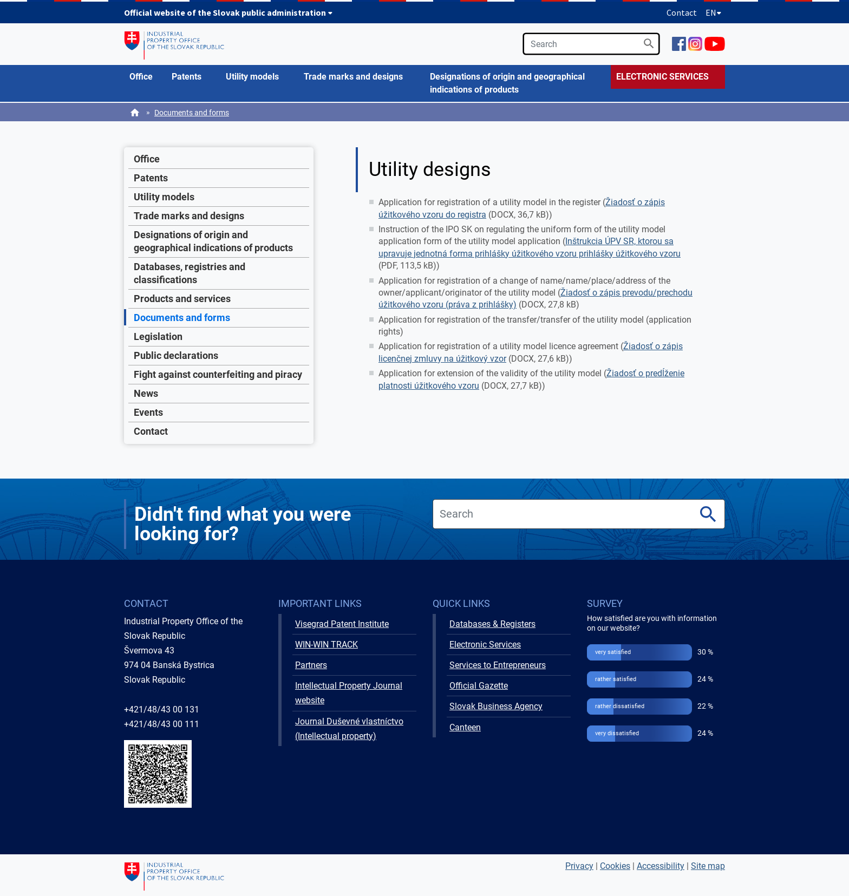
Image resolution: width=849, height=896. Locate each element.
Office (147, 159)
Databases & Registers (492, 624)
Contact (682, 12)
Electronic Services (485, 644)
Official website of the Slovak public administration (228, 12)
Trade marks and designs (189, 215)
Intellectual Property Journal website (348, 693)
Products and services (182, 298)
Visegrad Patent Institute (342, 624)
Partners (311, 665)
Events (148, 412)
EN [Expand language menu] (714, 12)
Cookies (615, 866)
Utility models (164, 196)
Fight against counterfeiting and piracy (218, 374)
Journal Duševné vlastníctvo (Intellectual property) (349, 728)
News (146, 393)
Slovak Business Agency (496, 706)
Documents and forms (191, 112)
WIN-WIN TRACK (326, 644)
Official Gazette (478, 686)
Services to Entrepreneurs (497, 665)
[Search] (649, 43)
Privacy (579, 866)
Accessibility (660, 866)
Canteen (465, 727)
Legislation (158, 336)
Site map (708, 866)
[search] (591, 44)
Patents (151, 178)
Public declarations (176, 355)
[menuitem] (145, 77)
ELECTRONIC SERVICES (662, 76)
